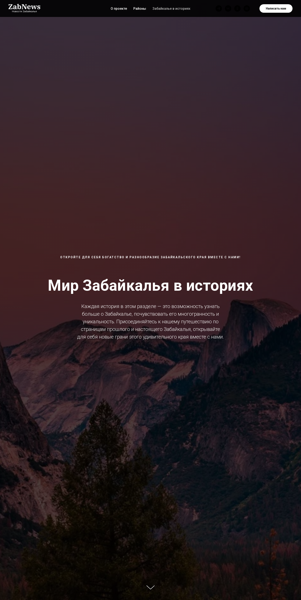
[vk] (228, 8)
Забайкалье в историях (171, 9)
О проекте (119, 9)
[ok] (237, 8)
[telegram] (219, 8)
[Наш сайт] (247, 8)
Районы (139, 9)
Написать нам (276, 8)
